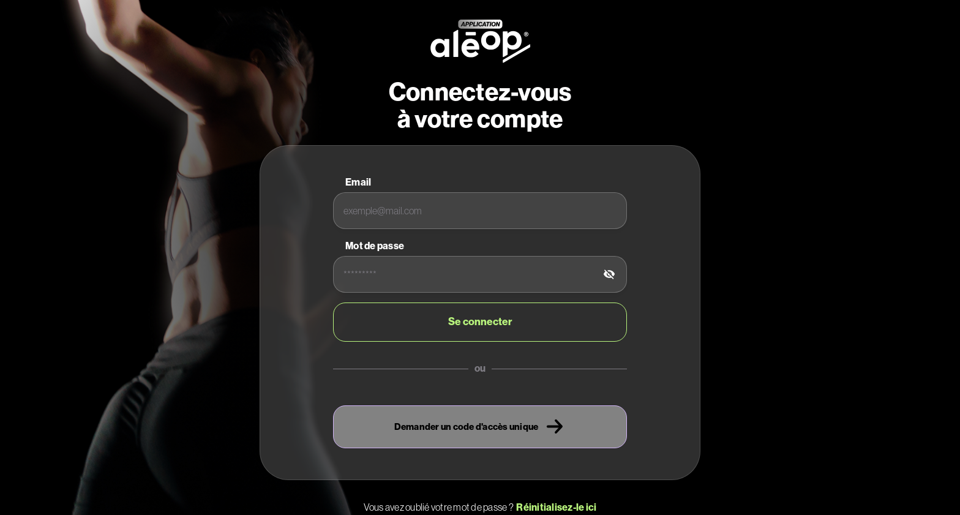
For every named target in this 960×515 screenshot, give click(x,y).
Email (358, 182)
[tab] (609, 274)
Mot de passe (374, 246)
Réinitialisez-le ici (555, 507)
